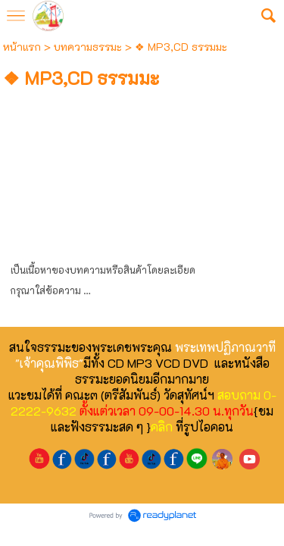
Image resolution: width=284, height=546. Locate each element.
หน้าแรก (22, 46)
